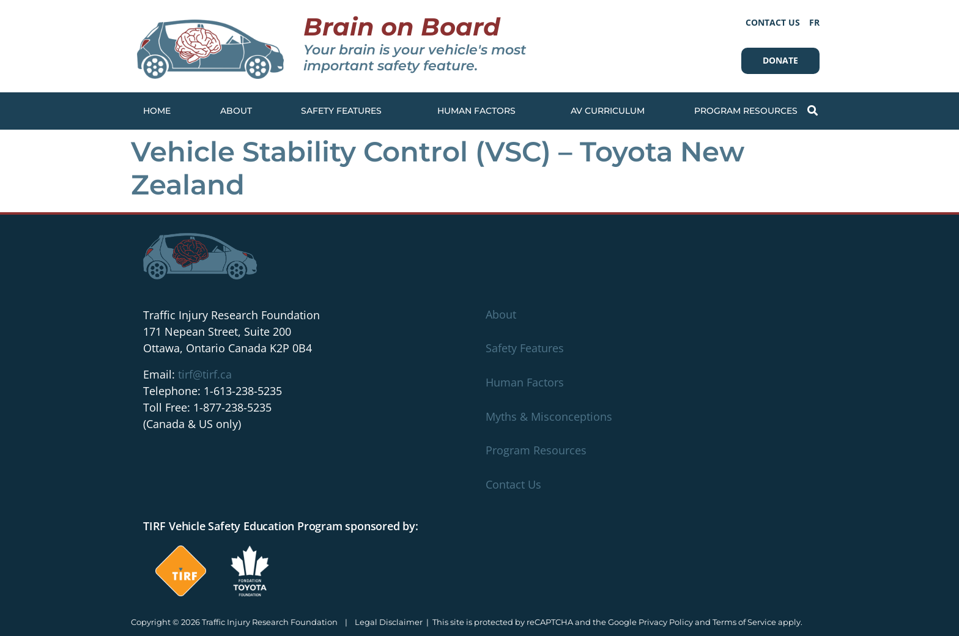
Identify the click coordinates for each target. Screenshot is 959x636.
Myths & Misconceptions (549, 416)
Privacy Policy (666, 622)
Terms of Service (744, 622)
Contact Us (773, 22)
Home (157, 110)
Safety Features (344, 111)
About (236, 110)
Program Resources (749, 111)
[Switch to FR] (814, 22)
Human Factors (479, 111)
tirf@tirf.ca (205, 374)
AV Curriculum (608, 110)
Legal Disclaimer (389, 622)
